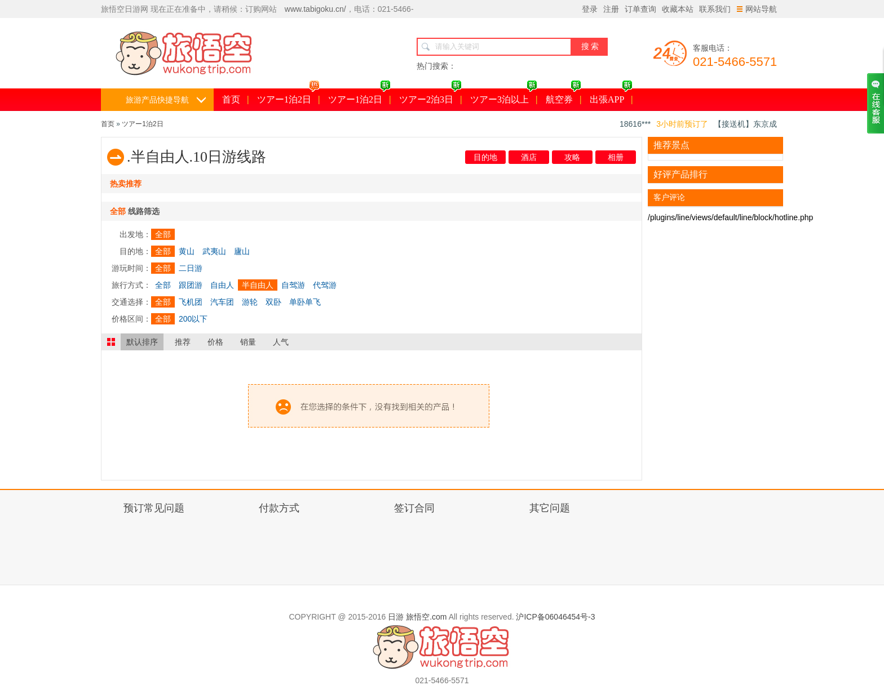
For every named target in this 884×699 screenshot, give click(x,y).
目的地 (485, 157)
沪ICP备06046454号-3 (555, 616)
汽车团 (222, 301)
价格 (215, 341)
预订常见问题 (153, 508)
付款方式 (279, 508)
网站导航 (757, 9)
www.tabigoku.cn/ (315, 9)
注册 (611, 9)
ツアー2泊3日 (430, 96)
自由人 (222, 285)
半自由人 (257, 285)
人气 (281, 341)
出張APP (611, 96)
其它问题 (549, 508)
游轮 (250, 301)
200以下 (193, 318)
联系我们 (715, 9)
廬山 (242, 251)
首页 (231, 99)
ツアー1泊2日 (288, 96)
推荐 (183, 341)
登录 (590, 9)
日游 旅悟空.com (417, 616)
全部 (163, 234)
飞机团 (190, 301)
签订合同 (414, 508)
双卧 (273, 301)
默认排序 (142, 341)
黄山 (187, 251)
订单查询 (640, 9)
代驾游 (325, 285)
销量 (248, 341)
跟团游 (190, 285)
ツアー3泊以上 (503, 96)
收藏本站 (677, 9)
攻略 (572, 157)
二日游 (190, 268)
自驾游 (293, 285)
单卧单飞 (305, 301)
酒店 (529, 157)
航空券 (563, 96)
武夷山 (214, 251)
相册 (616, 157)
